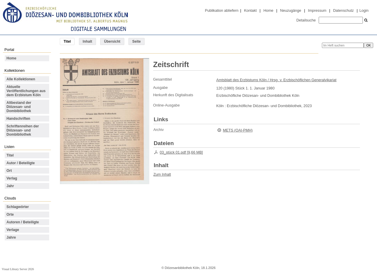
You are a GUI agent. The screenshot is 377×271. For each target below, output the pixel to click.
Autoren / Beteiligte (22, 222)
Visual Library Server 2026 (18, 269)
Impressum (317, 11)
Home (268, 11)
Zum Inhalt (162, 174)
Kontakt (250, 11)
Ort (9, 171)
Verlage (12, 230)
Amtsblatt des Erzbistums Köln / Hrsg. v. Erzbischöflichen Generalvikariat (276, 80)
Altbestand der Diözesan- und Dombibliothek (18, 107)
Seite (136, 41)
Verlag (11, 178)
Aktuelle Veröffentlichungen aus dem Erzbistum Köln (26, 91)
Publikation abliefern (222, 11)
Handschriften (18, 119)
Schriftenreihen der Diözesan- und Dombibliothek (22, 130)
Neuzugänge (290, 11)
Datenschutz (343, 11)
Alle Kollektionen (20, 79)
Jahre (11, 237)
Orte (10, 214)
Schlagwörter (17, 207)
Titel (10, 155)
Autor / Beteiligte (20, 163)
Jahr (10, 186)
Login (363, 11)
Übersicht (112, 41)
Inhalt (87, 41)
